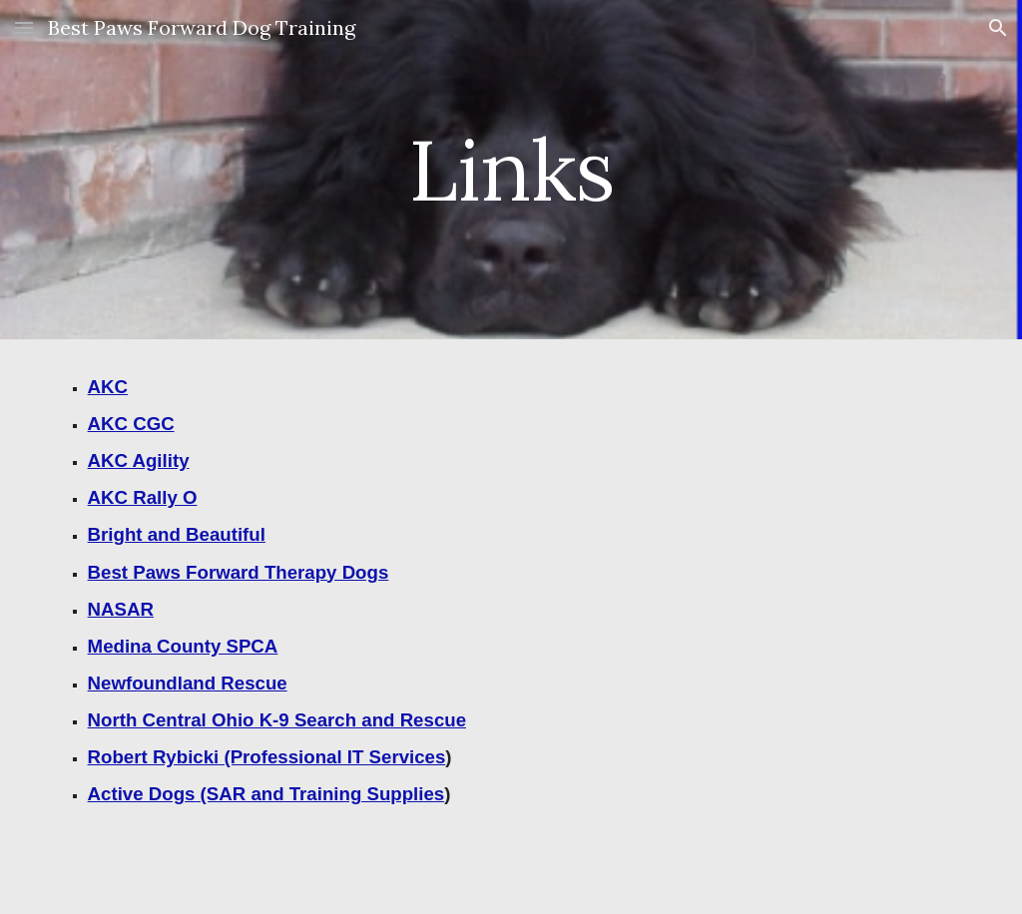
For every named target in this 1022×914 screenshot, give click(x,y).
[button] (24, 27)
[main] (510, 169)
